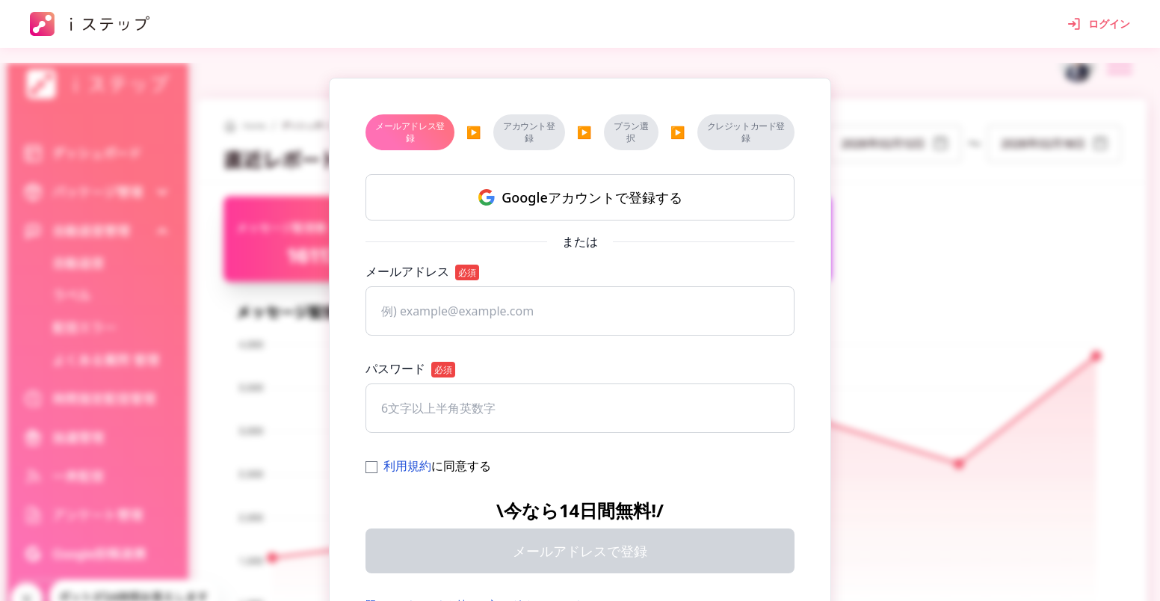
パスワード (410, 368)
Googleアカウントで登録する (580, 197)
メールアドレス (422, 271)
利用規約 (407, 465)
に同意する (428, 465)
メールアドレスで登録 (580, 551)
